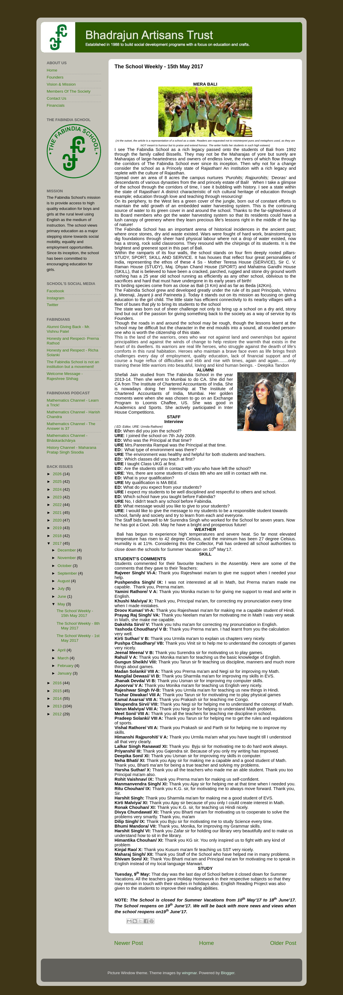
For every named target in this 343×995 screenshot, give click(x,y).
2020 (58, 520)
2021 (58, 512)
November (67, 558)
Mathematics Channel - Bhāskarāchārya (67, 437)
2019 (58, 528)
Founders (55, 77)
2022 (58, 504)
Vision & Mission (61, 84)
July (62, 588)
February (66, 665)
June (62, 596)
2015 (58, 691)
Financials (56, 105)
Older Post (283, 943)
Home (206, 943)
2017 (58, 543)
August (64, 581)
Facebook (55, 291)
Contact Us (56, 98)
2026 (58, 474)
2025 (58, 481)
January (65, 673)
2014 (58, 698)
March (64, 658)
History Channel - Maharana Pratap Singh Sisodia (71, 449)
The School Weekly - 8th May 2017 (78, 625)
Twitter (52, 305)
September (68, 573)
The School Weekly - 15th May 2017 (75, 613)
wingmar (189, 973)
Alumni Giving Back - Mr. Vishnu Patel (68, 329)
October (65, 565)
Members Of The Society (68, 91)
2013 (58, 706)
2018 (58, 536)
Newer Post (128, 943)
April (62, 650)
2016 (58, 683)
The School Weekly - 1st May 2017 (78, 638)
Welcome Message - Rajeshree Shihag (65, 376)
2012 (58, 714)
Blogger (227, 973)
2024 (58, 489)
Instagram (55, 298)
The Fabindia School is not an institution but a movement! (73, 364)
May (62, 604)
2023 (58, 497)
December (67, 550)
